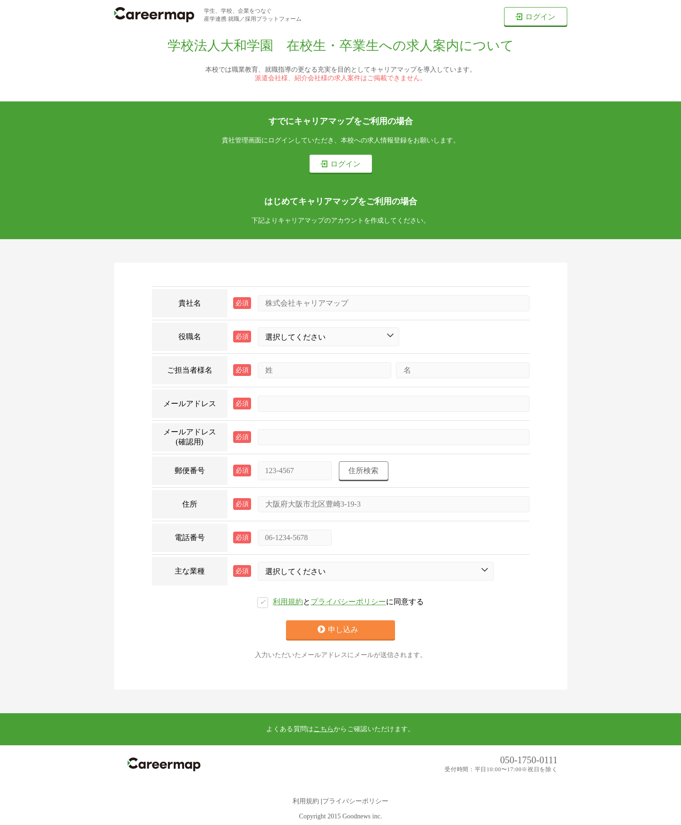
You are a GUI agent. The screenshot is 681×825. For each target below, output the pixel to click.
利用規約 (288, 602)
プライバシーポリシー (348, 602)
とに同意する (340, 602)
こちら (323, 729)
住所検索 (363, 471)
